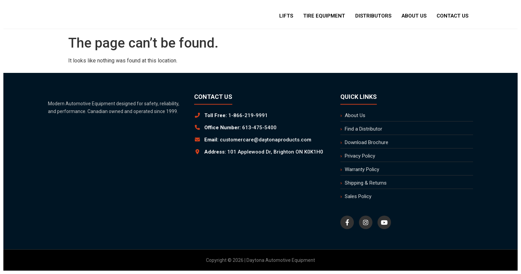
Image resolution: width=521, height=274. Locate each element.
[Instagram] (365, 222)
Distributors (373, 16)
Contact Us (452, 16)
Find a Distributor (363, 129)
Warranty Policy (362, 169)
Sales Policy (358, 196)
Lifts (286, 16)
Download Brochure (366, 142)
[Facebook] (347, 222)
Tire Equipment (324, 16)
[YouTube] (384, 222)
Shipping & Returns (366, 183)
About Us (413, 16)
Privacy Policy (360, 156)
